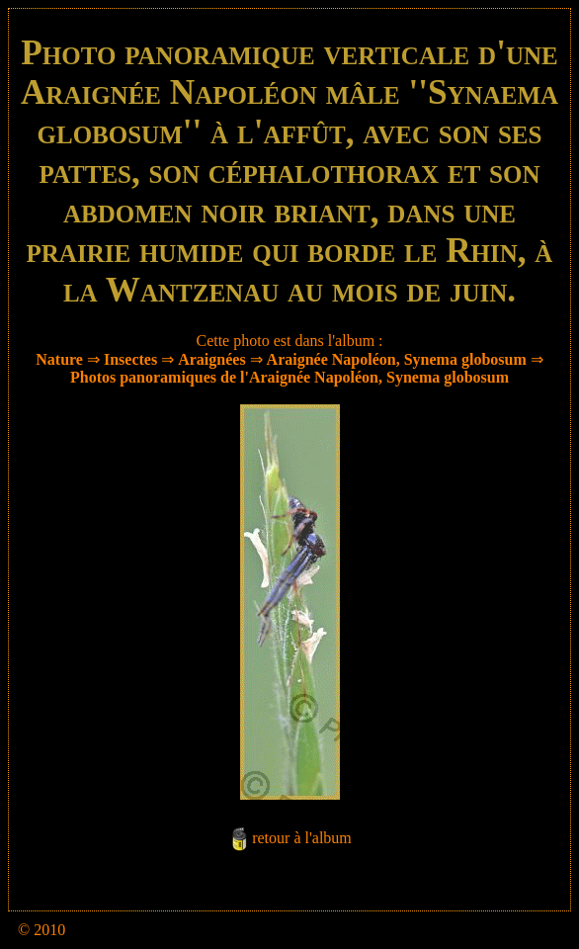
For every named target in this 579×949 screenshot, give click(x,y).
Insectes (130, 359)
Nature (59, 359)
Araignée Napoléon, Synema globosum (397, 359)
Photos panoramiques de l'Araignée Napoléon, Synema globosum (289, 377)
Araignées (211, 359)
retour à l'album (302, 837)
